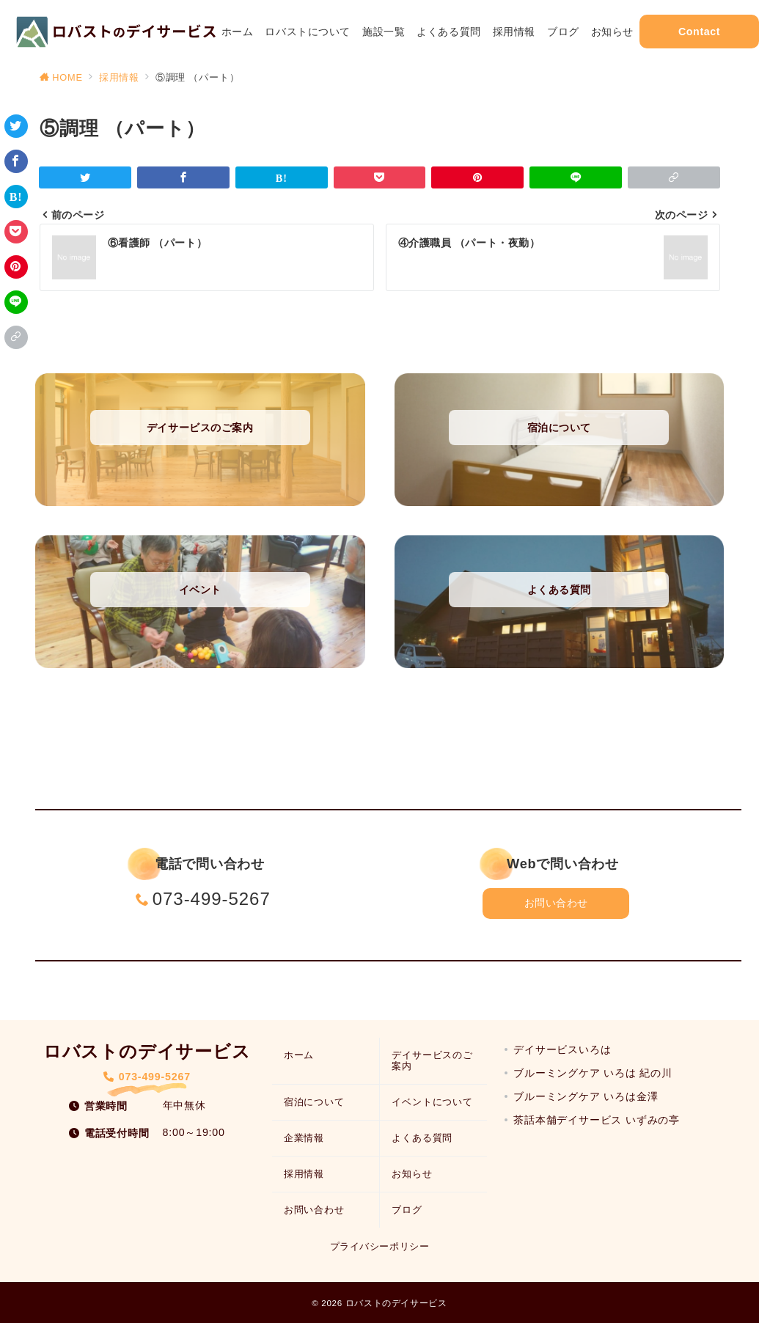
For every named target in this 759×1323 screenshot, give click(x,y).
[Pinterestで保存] (16, 267)
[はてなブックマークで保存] (16, 196)
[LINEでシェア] (16, 302)
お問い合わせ (556, 903)
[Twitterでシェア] (16, 126)
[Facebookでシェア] (16, 161)
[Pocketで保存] (16, 231)
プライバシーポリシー (379, 1246)
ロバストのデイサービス (396, 1303)
